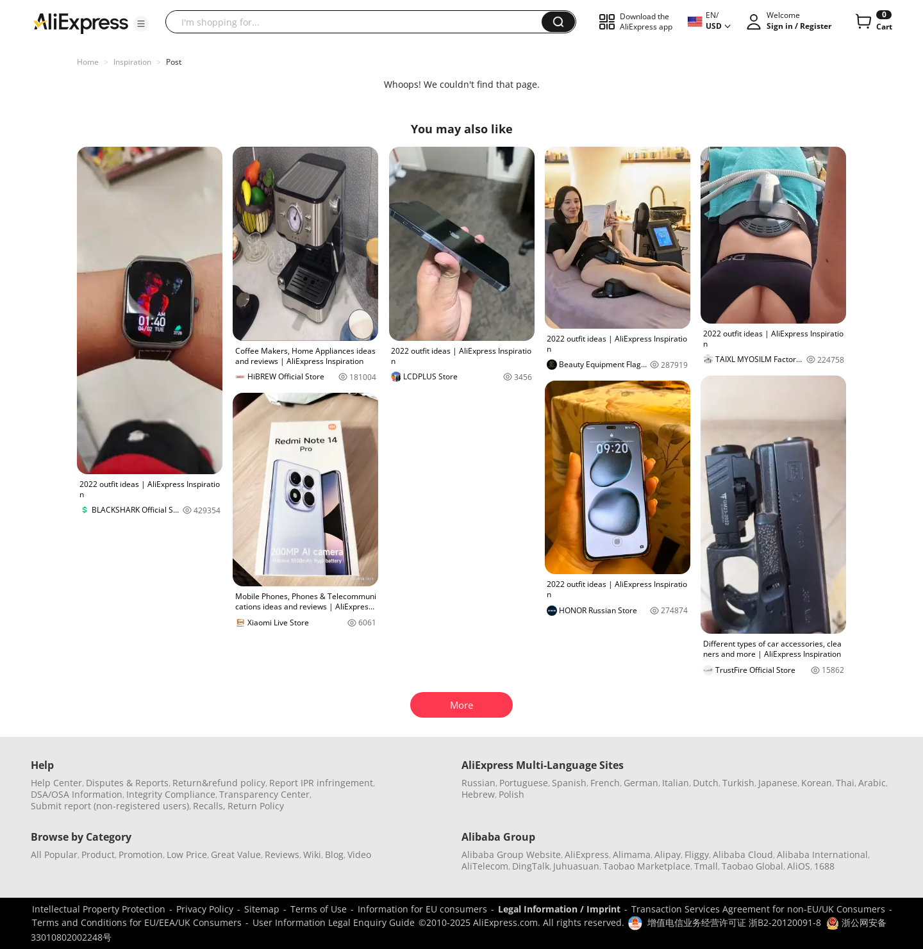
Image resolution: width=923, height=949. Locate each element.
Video (359, 854)
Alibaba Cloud (743, 854)
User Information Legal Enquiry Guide (334, 922)
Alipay (667, 854)
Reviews (282, 854)
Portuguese (523, 783)
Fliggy (697, 854)
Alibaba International (822, 854)
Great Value (236, 854)
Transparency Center (264, 794)
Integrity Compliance (170, 794)
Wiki (312, 854)
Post (173, 61)
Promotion (141, 854)
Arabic (872, 783)
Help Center (56, 783)
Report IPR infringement (321, 783)
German (641, 783)
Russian (478, 783)
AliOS (798, 866)
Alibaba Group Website (511, 854)
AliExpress (587, 854)
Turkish (738, 783)
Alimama (632, 854)
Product (98, 854)
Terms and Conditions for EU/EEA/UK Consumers (137, 922)
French (605, 783)
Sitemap (261, 909)
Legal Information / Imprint (559, 909)
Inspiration (132, 61)
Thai (845, 783)
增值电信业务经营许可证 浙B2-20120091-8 (734, 922)
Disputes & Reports (127, 783)
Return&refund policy (218, 783)
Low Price (187, 854)
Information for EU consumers (422, 909)
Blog (334, 854)
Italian (675, 783)
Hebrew (478, 794)
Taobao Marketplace (646, 866)
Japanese (777, 783)
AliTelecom (485, 866)
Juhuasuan (576, 866)
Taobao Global (752, 866)
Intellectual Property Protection (98, 909)
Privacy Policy (204, 909)
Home (88, 61)
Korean (816, 783)
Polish (511, 794)
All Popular (54, 854)
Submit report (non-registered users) (110, 806)
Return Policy (256, 806)
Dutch (706, 783)
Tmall (706, 866)
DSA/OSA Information (76, 794)
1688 (824, 866)
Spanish (569, 783)
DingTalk (530, 866)
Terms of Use (318, 909)
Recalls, (209, 806)
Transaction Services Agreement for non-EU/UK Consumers (758, 909)
